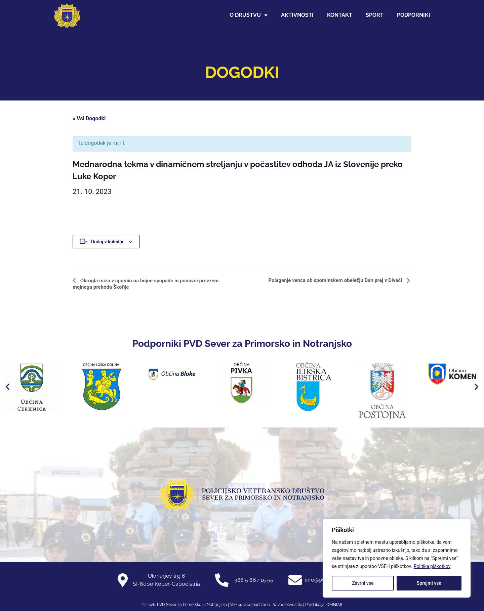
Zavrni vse (362, 583)
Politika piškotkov (432, 566)
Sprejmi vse (429, 583)
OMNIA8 (334, 604)
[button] (7, 386)
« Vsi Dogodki (89, 118)
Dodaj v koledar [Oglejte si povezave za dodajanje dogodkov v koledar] (107, 241)
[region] (397, 558)
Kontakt (339, 15)
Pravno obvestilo (286, 604)
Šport (375, 15)
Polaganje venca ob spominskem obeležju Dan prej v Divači (335, 280)
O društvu (249, 15)
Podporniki (413, 15)
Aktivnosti (297, 15)
